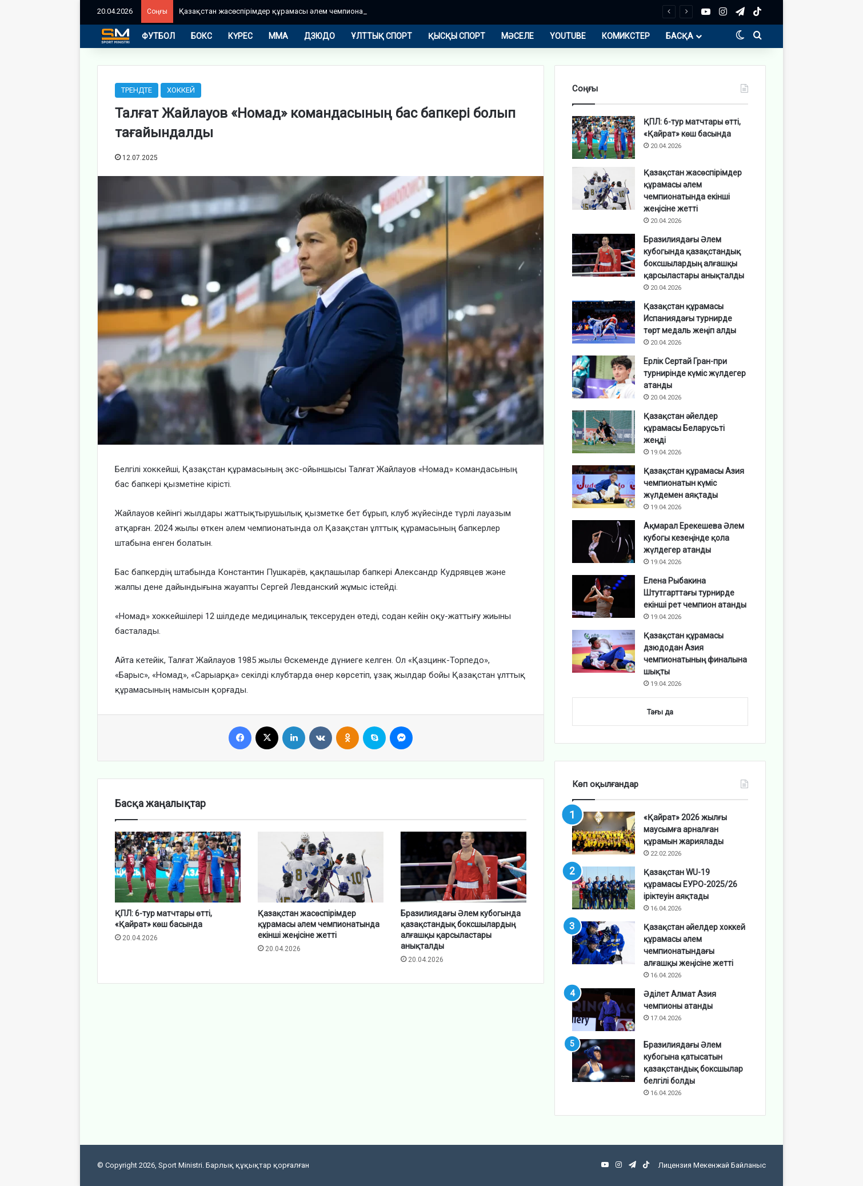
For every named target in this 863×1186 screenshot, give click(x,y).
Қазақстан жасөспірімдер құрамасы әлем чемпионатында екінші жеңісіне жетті (320, 11)
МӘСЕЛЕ (517, 36)
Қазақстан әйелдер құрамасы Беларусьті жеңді (684, 428)
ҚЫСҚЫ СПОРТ (456, 36)
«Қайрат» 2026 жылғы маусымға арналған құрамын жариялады (685, 829)
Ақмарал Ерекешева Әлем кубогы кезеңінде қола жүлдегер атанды (694, 537)
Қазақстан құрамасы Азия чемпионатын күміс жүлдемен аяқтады (694, 483)
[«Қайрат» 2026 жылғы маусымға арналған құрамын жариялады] (603, 833)
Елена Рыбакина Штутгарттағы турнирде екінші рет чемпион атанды (695, 592)
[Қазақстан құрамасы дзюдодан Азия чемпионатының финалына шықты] (603, 651)
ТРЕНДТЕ (136, 90)
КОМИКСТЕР (626, 36)
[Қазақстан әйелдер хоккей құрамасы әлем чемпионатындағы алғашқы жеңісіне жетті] (603, 942)
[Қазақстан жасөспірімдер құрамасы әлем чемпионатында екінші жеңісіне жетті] (320, 867)
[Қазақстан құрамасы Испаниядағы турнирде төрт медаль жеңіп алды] (603, 322)
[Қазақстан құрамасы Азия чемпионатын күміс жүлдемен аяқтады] (603, 486)
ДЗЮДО (319, 36)
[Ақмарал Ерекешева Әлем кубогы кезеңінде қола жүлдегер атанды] (603, 541)
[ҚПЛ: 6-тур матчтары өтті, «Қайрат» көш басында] (178, 867)
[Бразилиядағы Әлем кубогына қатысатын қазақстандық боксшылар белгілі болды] (603, 1060)
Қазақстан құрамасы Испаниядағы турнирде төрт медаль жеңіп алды (690, 318)
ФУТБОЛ (158, 36)
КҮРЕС (240, 36)
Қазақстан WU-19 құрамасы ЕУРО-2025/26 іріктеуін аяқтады (690, 884)
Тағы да (660, 712)
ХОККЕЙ (181, 90)
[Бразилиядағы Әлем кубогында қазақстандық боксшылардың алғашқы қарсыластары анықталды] (463, 867)
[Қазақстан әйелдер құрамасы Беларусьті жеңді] (603, 431)
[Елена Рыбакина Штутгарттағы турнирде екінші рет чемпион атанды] (603, 596)
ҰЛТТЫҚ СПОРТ (381, 36)
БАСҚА (679, 36)
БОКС (201, 36)
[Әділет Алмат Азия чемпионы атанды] (603, 1009)
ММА (278, 36)
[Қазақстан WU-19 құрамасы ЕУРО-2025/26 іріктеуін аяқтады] (603, 887)
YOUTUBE (568, 36)
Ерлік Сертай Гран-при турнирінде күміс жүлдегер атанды (695, 373)
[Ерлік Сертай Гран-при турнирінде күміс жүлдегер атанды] (603, 377)
